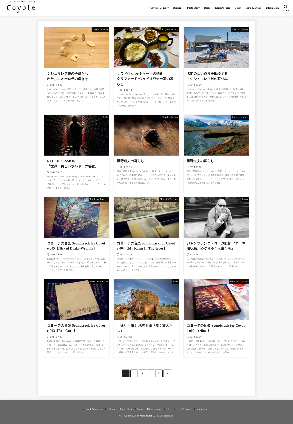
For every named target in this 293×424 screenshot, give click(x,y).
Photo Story (192, 8)
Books (206, 8)
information (272, 8)
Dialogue (176, 8)
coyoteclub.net (144, 415)
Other (237, 8)
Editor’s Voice (221, 8)
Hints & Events (253, 8)
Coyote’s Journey (158, 8)
